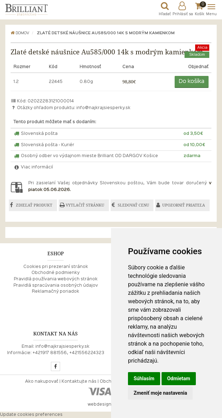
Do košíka (191, 81)
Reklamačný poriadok (55, 291)
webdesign (99, 404)
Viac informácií (33, 167)
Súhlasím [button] (144, 378)
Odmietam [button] (178, 378)
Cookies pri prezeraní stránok (55, 267)
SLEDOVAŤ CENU (133, 205)
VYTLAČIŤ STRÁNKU (85, 205)
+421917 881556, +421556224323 (68, 353)
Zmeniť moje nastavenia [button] (160, 393)
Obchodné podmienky (55, 273)
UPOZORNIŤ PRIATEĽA (183, 205)
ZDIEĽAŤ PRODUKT (34, 205)
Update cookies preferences (31, 415)
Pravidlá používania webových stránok (56, 279)
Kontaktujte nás (79, 381)
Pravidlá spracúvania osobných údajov (55, 285)
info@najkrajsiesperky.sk (103, 108)
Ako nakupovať (41, 381)
